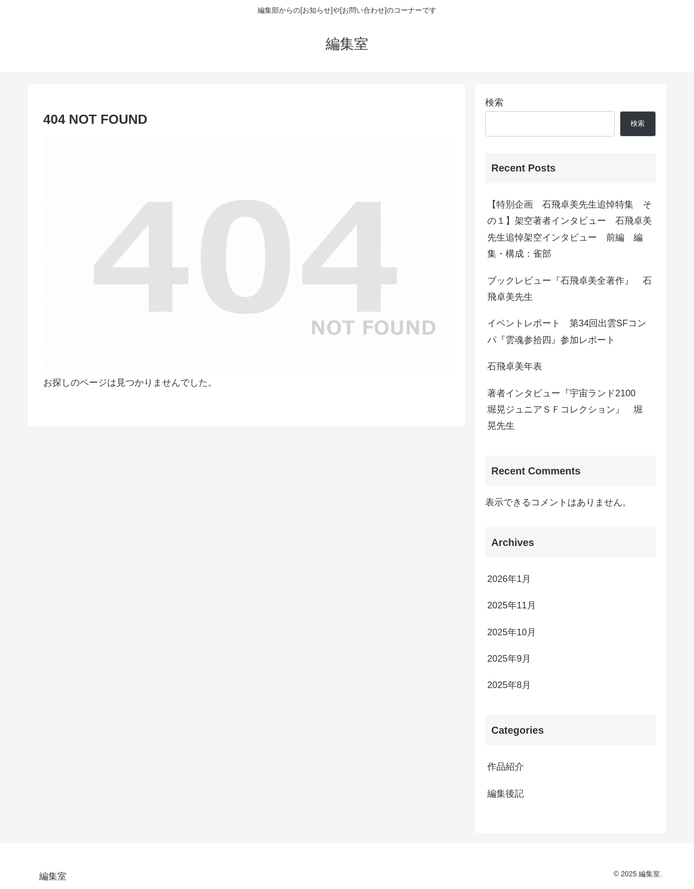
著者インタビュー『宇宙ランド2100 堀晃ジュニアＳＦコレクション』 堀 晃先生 (569, 409)
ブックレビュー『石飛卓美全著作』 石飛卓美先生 (569, 289)
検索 (494, 102)
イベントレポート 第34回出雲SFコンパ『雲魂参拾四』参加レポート (566, 331)
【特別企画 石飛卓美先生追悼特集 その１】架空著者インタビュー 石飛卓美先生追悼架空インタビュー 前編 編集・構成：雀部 (569, 229)
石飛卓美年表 (514, 366)
